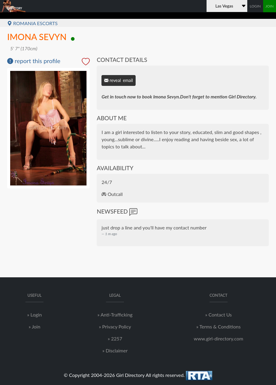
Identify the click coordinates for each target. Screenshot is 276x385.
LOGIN (255, 6)
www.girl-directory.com (218, 338)
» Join (34, 326)
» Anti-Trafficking (115, 314)
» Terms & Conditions (218, 326)
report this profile (33, 60)
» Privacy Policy (115, 326)
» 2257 (115, 338)
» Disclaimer (115, 350)
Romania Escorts (32, 23)
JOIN (270, 6)
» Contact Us (218, 314)
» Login (34, 314)
